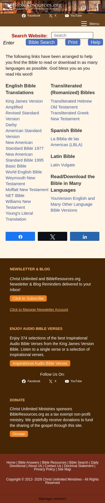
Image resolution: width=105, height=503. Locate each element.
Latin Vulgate (63, 164)
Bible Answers (28, 463)
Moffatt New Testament (27, 189)
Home (10, 463)
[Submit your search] (87, 35)
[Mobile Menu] (90, 24)
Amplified (14, 107)
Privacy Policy (44, 469)
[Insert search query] (72, 35)
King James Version (24, 101)
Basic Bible (16, 166)
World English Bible (24, 171)
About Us (35, 466)
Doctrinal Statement (79, 466)
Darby (11, 124)
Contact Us (53, 466)
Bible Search (42, 42)
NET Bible (15, 195)
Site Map (64, 469)
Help (95, 42)
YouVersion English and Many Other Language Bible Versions (73, 204)
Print (73, 42)
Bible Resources (54, 463)
